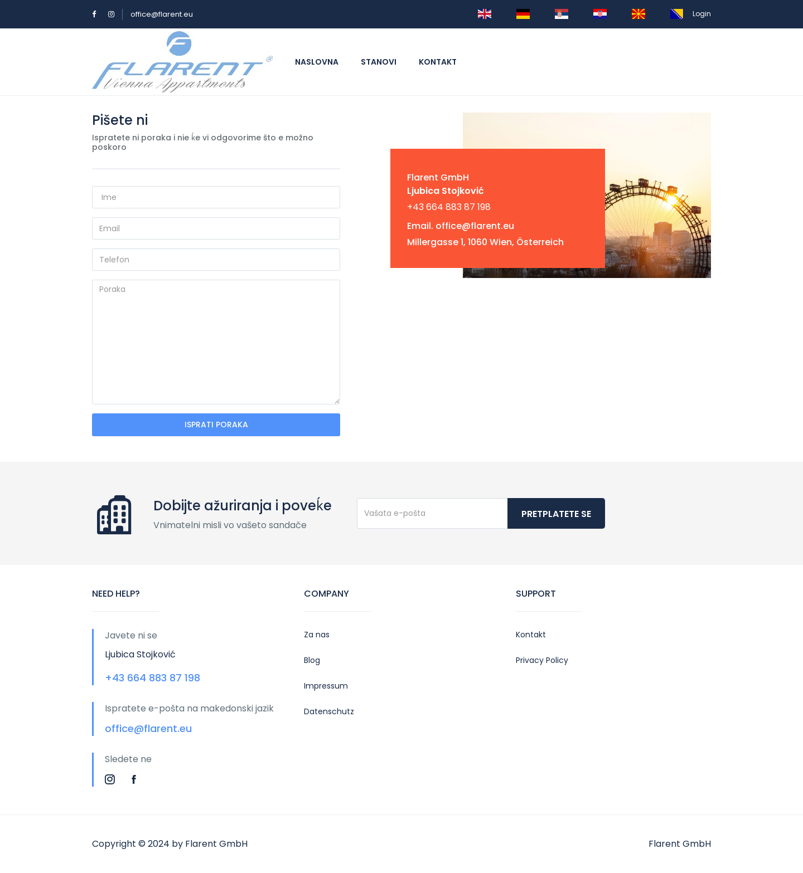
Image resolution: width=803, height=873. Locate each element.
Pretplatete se (556, 514)
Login (702, 13)
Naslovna (316, 61)
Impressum (326, 685)
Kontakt (438, 61)
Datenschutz (329, 711)
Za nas (317, 634)
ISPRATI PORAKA (216, 424)
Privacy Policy (542, 660)
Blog (312, 660)
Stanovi (378, 61)
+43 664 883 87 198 (449, 207)
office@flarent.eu (161, 14)
